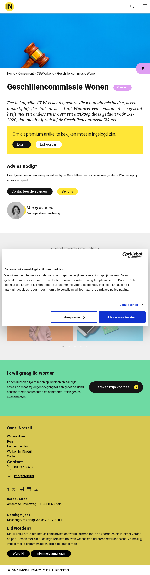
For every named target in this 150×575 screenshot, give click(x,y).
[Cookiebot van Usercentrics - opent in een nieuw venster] (128, 255)
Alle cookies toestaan (122, 317)
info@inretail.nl (24, 476)
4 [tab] (81, 346)
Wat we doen (16, 436)
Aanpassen (74, 317)
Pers (10, 441)
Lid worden (48, 144)
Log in (21, 144)
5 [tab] (87, 346)
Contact (12, 456)
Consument (26, 73)
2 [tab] (69, 346)
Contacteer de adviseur (30, 191)
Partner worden (17, 446)
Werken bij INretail (19, 451)
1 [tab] (63, 346)
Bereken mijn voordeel (113, 387)
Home (11, 73)
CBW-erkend (45, 73)
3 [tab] (75, 346)
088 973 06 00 (24, 467)
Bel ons (67, 191)
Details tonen (128, 304)
